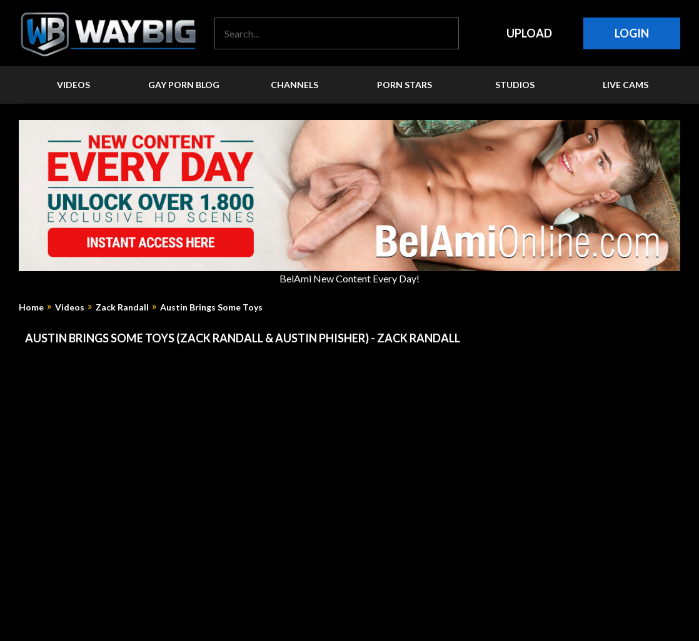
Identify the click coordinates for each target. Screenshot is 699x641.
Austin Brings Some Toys (211, 307)
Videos (69, 307)
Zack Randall (122, 307)
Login (632, 33)
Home (31, 307)
